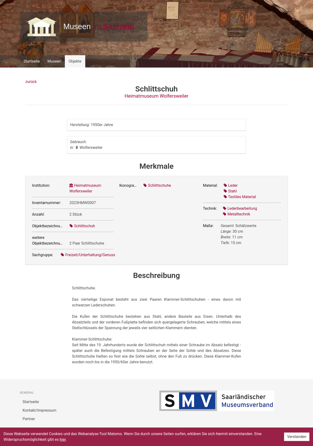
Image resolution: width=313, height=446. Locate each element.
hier (63, 439)
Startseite (32, 61)
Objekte (75, 61)
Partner (29, 419)
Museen (54, 61)
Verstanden (296, 436)
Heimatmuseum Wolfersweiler (157, 96)
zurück (31, 81)
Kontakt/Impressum (39, 410)
